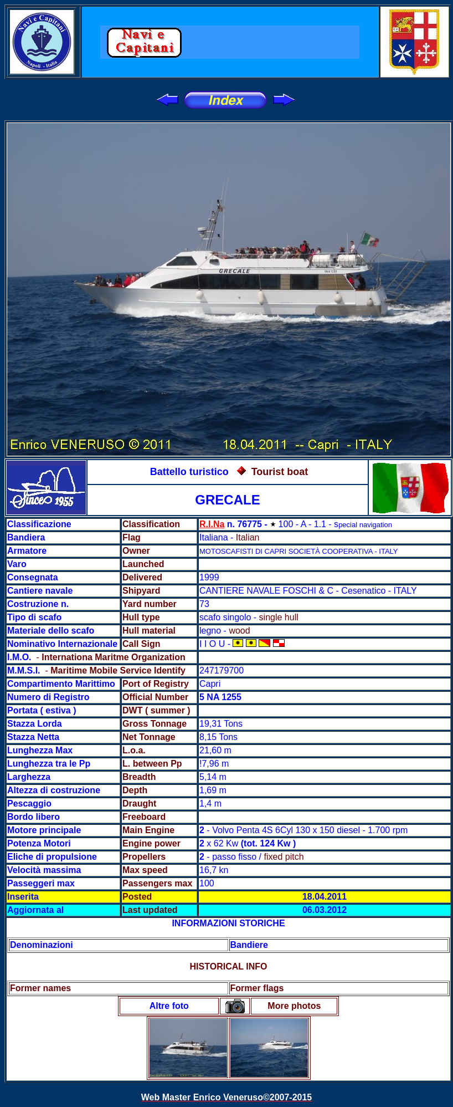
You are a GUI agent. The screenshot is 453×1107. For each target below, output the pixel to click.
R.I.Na (211, 524)
